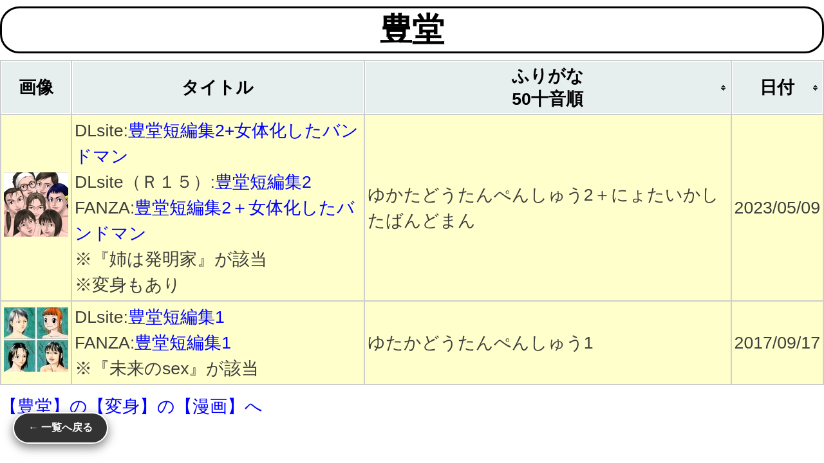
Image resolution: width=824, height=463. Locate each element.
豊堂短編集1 (176, 317)
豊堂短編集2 (263, 182)
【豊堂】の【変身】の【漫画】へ (131, 406)
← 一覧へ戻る (60, 427)
